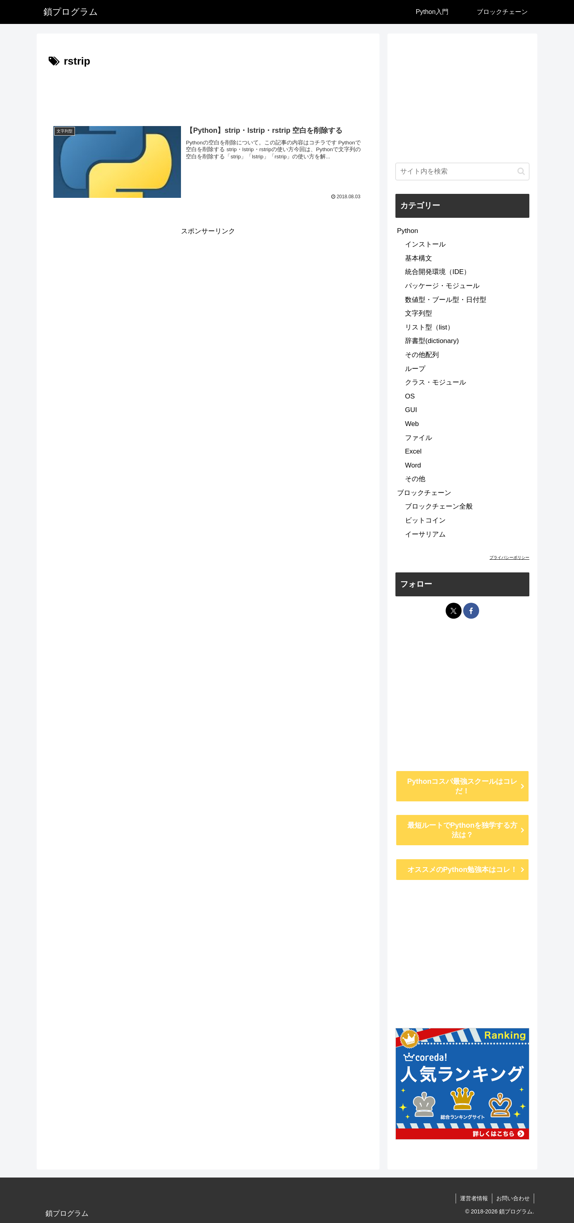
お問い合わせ (513, 1198)
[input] (462, 171)
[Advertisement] (208, 92)
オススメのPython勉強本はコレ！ (462, 870)
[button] (521, 171)
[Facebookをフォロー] (471, 611)
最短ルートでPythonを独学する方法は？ (462, 830)
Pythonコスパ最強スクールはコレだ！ (462, 786)
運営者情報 (474, 1198)
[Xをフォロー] (454, 611)
